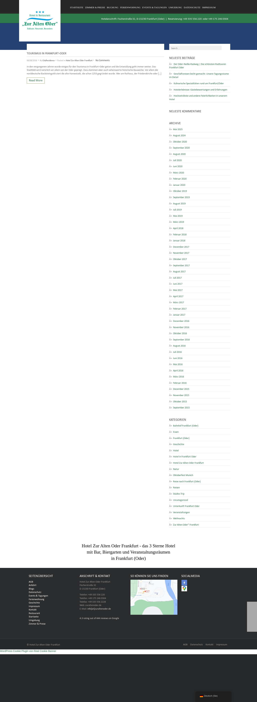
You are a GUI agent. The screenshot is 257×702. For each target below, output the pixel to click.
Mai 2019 (178, 215)
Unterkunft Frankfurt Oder (186, 505)
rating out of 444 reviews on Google (99, 618)
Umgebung (175, 7)
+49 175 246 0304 (218, 18)
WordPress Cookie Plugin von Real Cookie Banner (28, 651)
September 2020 (181, 147)
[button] (252, 627)
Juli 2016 (177, 351)
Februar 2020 (180, 178)
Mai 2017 (178, 289)
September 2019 (181, 197)
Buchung (112, 7)
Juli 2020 (177, 160)
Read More (35, 79)
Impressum (209, 7)
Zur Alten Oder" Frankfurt (186, 524)
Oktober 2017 (180, 258)
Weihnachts (179, 518)
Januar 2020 (179, 184)
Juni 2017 (177, 283)
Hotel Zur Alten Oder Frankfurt (79, 60)
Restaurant (34, 613)
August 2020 (179, 153)
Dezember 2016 (181, 320)
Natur (176, 468)
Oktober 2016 (180, 333)
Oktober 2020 (180, 141)
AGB (31, 581)
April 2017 (178, 296)
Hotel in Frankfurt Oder (184, 456)
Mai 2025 (178, 129)
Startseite (76, 7)
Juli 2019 (177, 209)
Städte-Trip (178, 493)
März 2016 (178, 376)
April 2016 (178, 370)
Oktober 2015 (180, 401)
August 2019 (179, 203)
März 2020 (178, 172)
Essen (176, 431)
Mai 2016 (178, 364)
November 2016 (181, 327)
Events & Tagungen (154, 7)
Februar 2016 (180, 382)
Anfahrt (32, 584)
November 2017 (181, 252)
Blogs (31, 588)
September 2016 (181, 339)
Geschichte (178, 444)
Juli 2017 (177, 277)
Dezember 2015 (181, 388)
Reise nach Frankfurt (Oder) (187, 481)
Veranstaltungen (181, 512)
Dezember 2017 (181, 246)
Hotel (176, 450)
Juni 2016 (177, 358)
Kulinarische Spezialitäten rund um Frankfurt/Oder (199, 83)
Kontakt (33, 609)
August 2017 (179, 271)
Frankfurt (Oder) (181, 437)
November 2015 (181, 395)
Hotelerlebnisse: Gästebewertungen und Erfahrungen (200, 89)
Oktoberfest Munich (183, 474)
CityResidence (48, 60)
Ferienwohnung (130, 7)
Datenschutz (192, 7)
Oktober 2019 (180, 190)
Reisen (176, 487)
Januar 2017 (179, 314)
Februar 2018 (180, 234)
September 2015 (181, 407)
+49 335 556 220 (192, 18)
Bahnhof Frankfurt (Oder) (185, 425)
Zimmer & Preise (95, 7)
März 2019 (178, 221)
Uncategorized (180, 499)
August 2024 (179, 135)
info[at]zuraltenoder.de (99, 608)
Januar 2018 (179, 240)
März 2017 (178, 302)
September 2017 (181, 265)
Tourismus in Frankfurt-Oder (46, 52)
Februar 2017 (180, 308)
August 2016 (179, 345)
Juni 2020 (177, 166)
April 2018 (178, 228)
